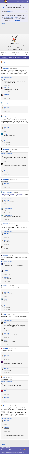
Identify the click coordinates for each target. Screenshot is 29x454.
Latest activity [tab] (12, 57)
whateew (5, 223)
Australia (22, 46)
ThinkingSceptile (7, 192)
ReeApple (6, 79)
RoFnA (4, 314)
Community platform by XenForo (12, 452)
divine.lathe (6, 68)
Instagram (9, 11)
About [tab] (24, 57)
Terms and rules (4, 449)
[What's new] (27, 1)
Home (21, 449)
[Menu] (2, 1)
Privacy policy (12, 449)
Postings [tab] (19, 57)
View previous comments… (7, 77)
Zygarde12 (6, 255)
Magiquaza (6, 405)
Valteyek (5, 116)
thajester (5, 62)
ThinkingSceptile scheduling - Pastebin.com (12, 194)
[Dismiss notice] (26, 6)
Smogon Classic (5, 447)
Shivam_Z (5, 103)
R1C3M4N (5, 348)
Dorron (5, 285)
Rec (4, 377)
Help (18, 449)
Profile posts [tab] (4, 57)
